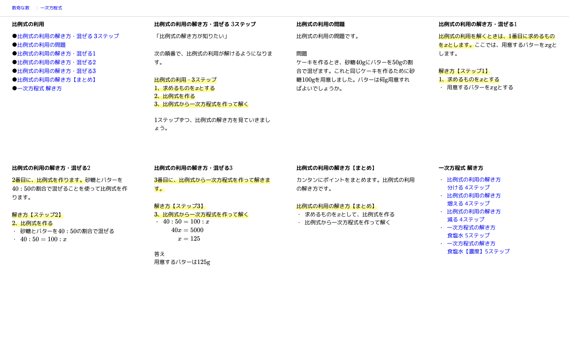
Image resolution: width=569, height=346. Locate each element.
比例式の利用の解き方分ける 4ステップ (474, 183)
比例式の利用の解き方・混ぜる (56, 53)
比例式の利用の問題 (41, 45)
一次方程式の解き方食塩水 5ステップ (471, 231)
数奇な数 (22, 8)
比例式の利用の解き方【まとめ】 (57, 80)
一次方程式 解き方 (39, 88)
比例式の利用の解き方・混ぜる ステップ (68, 36)
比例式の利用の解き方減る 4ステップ (474, 215)
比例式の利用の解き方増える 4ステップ (474, 199)
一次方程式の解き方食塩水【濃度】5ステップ (478, 247)
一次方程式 (53, 8)
